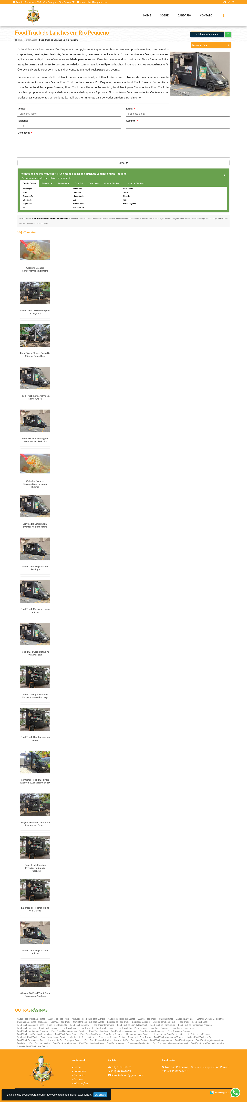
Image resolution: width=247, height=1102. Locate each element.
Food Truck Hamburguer (183, 1028)
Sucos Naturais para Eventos (54, 1037)
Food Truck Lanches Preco (91, 1043)
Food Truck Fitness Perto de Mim (132, 1028)
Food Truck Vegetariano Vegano (210, 1040)
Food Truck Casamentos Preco (31, 1040)
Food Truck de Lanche (39, 1043)
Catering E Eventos (184, 1019)
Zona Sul (79, 183)
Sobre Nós (80, 1071)
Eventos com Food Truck (164, 1022)
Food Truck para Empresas (152, 1031)
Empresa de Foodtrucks (138, 1043)
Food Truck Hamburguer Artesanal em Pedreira (35, 440)
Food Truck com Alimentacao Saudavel (170, 1043)
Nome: (21, 108)
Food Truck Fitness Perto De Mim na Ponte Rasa (35, 354)
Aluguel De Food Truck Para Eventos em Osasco (35, 824)
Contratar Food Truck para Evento (88, 1022)
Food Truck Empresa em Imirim (35, 952)
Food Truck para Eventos (179, 1031)
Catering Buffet (166, 1019)
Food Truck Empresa (26, 1028)
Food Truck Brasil (200, 1022)
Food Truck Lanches (98, 1031)
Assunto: (132, 120)
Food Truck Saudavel (113, 1034)
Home (147, 15)
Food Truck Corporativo (103, 1025)
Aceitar (100, 1094)
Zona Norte (47, 183)
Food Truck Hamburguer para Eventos (69, 1031)
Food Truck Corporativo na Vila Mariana (35, 653)
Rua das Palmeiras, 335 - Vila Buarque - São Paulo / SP (45, 2)
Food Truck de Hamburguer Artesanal (195, 1025)
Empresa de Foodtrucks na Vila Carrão (35, 909)
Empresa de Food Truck (118, 1022)
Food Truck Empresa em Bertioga (35, 568)
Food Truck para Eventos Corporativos (34, 1034)
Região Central (29, 183)
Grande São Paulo (112, 183)
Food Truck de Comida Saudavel (132, 1025)
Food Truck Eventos (48, 1028)
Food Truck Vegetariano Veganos (169, 1037)
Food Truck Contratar (79, 1025)
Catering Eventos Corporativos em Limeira (35, 269)
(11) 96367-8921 (121, 1067)
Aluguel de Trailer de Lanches (121, 1019)
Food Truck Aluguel (115, 1043)
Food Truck (184, 1022)
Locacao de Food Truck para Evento (64, 1040)
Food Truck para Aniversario (124, 1031)
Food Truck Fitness (104, 1028)
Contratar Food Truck (60, 1022)
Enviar (123, 163)
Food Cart (21, 1043)
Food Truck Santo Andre (66, 1034)
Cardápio (184, 15)
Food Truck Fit (86, 1028)
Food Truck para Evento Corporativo (207, 1043)
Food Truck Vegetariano (161, 1040)
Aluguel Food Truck (147, 1019)
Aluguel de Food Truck (58, 1019)
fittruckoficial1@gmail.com (93, 2)
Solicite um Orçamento (207, 34)
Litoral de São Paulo (136, 183)
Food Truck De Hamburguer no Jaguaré (35, 312)
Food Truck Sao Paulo (90, 1034)
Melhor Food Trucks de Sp (199, 1037)
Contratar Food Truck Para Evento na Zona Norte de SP (35, 781)
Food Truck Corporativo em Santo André (35, 397)
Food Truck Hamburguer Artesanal (32, 1031)
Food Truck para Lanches (64, 1043)
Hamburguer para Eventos (138, 1034)
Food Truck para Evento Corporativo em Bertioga (35, 696)
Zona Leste (93, 183)
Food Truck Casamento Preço (30, 1025)
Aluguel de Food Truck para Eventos (88, 1019)
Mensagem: (24, 132)
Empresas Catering (141, 1022)
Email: (130, 108)
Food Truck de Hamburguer (162, 1025)
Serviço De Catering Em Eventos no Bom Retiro (35, 525)
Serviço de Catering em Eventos (195, 1034)
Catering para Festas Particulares (32, 1022)
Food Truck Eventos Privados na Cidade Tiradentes (35, 867)
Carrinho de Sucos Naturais (82, 1037)
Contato (206, 15)
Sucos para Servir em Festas (112, 1037)
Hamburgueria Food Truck (165, 1034)
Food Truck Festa (68, 1028)
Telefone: (23, 120)
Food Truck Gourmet (159, 1028)
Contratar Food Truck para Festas (32, 1046)
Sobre (164, 15)
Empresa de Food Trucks (139, 1037)
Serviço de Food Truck (27, 1037)
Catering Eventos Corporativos (210, 1019)
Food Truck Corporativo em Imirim (35, 610)
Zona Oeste (63, 183)
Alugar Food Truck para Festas (31, 1019)
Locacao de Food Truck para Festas (130, 1040)
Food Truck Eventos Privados (98, 1040)
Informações (81, 1083)
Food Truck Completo (57, 1025)
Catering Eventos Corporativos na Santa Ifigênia (35, 484)
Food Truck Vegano (184, 1040)
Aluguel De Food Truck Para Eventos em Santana (35, 994)
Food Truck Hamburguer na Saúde (35, 738)
